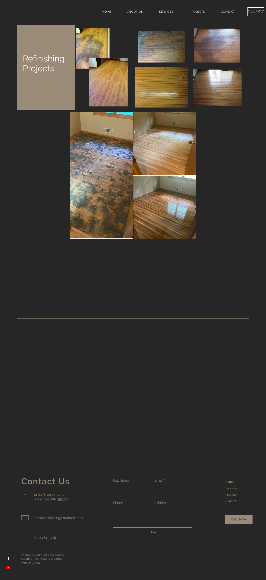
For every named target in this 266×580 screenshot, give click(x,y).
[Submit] (152, 532)
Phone (118, 503)
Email (159, 480)
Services (231, 488)
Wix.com (34, 563)
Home (229, 481)
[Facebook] (8, 558)
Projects (231, 494)
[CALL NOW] (255, 11)
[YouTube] (8, 568)
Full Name (121, 480)
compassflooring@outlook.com (58, 518)
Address (160, 503)
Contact (230, 501)
